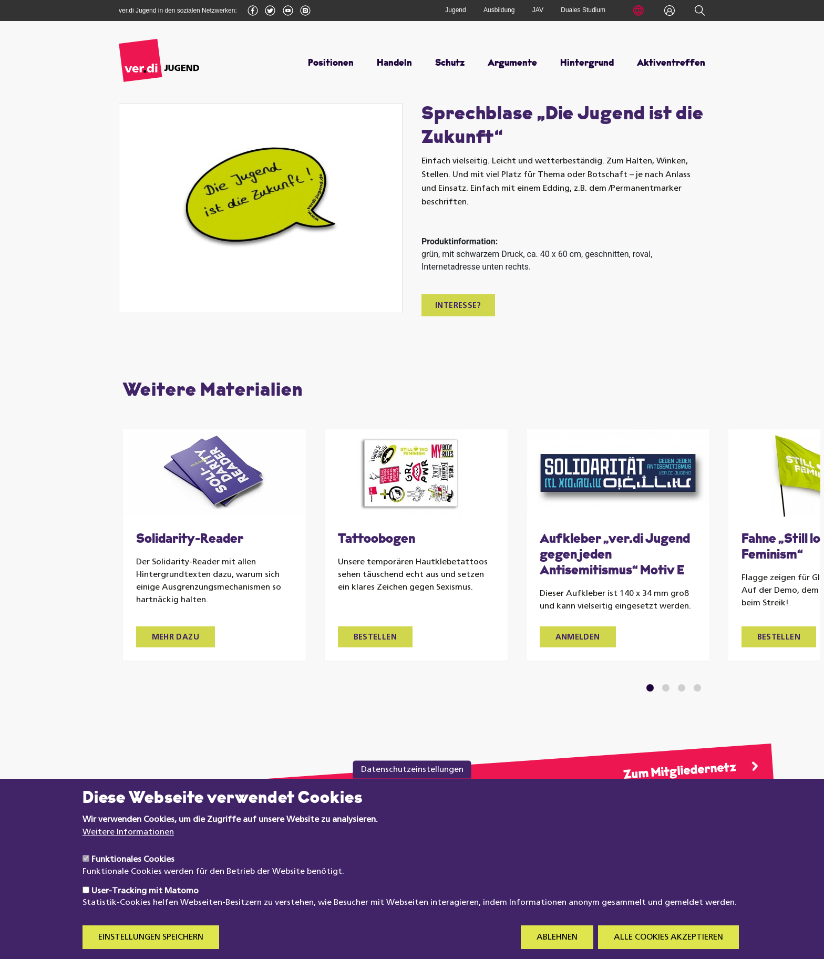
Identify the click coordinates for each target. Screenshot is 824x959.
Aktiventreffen (671, 63)
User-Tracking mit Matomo (145, 906)
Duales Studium (583, 10)
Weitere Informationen (128, 847)
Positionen (331, 63)
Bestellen (375, 638)
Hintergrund (587, 63)
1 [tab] (649, 688)
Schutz (450, 63)
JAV (537, 10)
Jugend (455, 10)
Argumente (512, 63)
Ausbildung (498, 10)
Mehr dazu (175, 638)
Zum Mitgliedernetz (679, 771)
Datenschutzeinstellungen (412, 784)
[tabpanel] (214, 545)
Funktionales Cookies (132, 874)
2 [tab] (665, 688)
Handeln (394, 63)
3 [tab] (681, 688)
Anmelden (577, 638)
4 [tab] (697, 688)
